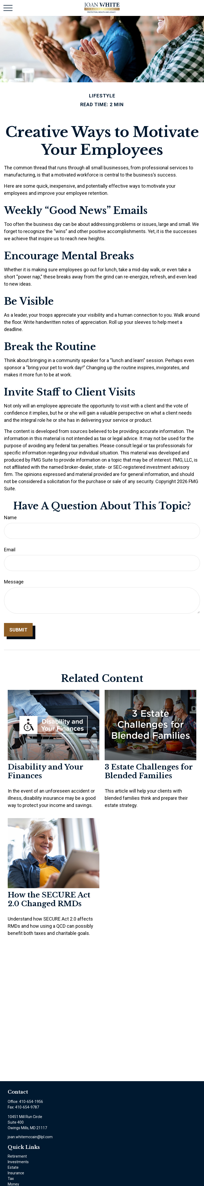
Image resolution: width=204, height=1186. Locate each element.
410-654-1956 (31, 1101)
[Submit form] (18, 630)
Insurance (16, 1173)
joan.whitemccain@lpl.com (30, 1137)
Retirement (17, 1156)
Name (10, 517)
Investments (18, 1162)
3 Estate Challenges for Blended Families (149, 771)
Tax (11, 1178)
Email (9, 549)
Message (14, 582)
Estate (13, 1167)
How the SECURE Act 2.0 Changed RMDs (49, 899)
